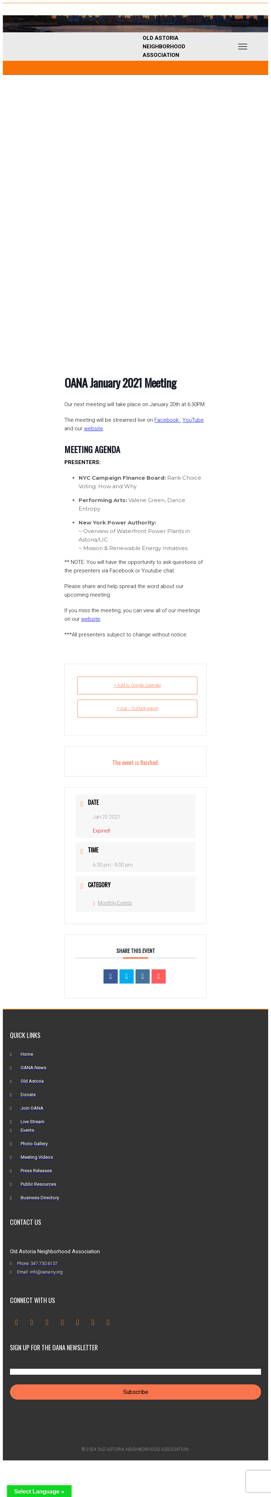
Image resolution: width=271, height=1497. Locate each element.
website (93, 428)
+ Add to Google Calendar (137, 685)
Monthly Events (112, 903)
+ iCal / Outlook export (137, 708)
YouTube (193, 420)
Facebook (167, 420)
